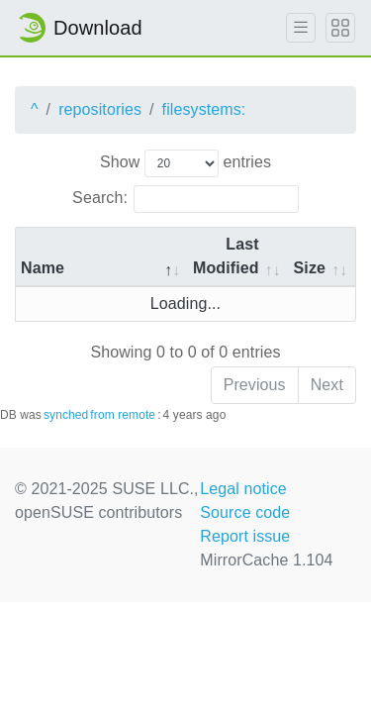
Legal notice (243, 488)
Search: (185, 199)
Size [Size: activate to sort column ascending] (309, 267)
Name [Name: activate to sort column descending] (42, 267)
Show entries (185, 163)
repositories (99, 109)
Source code (245, 512)
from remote (122, 415)
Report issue (245, 536)
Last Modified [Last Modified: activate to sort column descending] (226, 256)
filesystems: (204, 109)
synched (66, 415)
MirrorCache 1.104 (266, 560)
